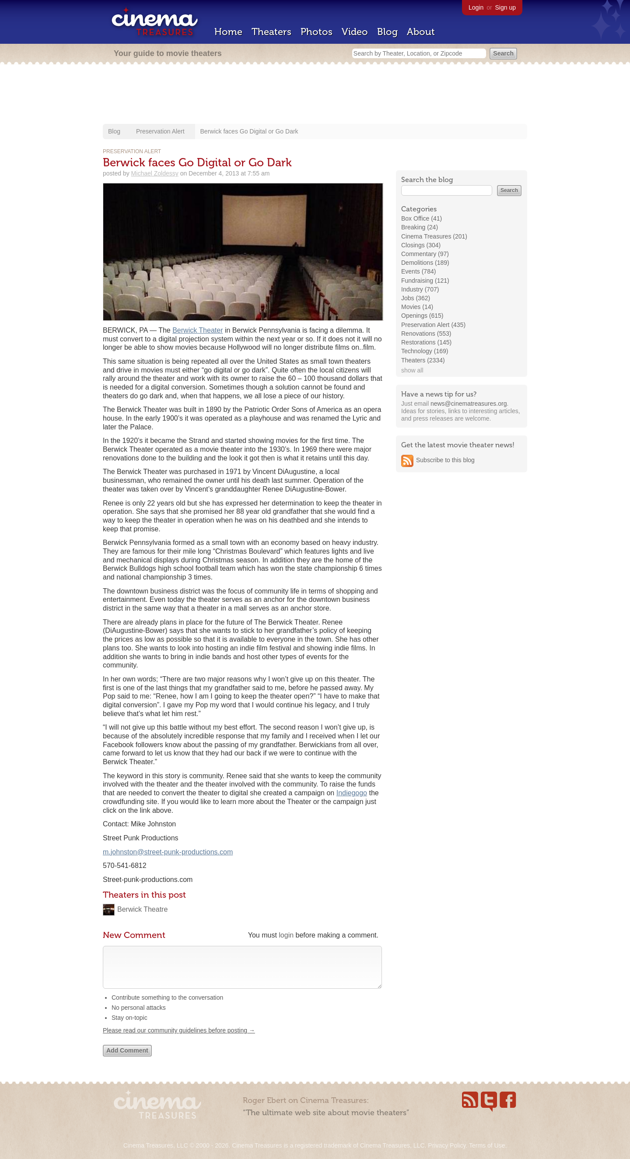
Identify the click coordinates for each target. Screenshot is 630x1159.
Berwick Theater (197, 330)
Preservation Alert (160, 131)
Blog (387, 32)
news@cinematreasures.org (468, 403)
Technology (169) (424, 351)
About (421, 32)
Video (355, 32)
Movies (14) (417, 306)
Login (476, 7)
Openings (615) (422, 315)
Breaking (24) (419, 227)
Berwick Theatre (142, 909)
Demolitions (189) (425, 262)
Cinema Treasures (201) (434, 236)
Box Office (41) (421, 218)
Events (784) (418, 271)
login (286, 935)
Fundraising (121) (425, 280)
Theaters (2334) (423, 360)
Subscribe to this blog (445, 460)
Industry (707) (420, 289)
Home (228, 32)
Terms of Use (487, 1145)
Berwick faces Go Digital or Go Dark (249, 131)
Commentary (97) (425, 253)
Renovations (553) (426, 333)
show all (412, 370)
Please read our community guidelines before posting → (179, 1039)
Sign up (505, 7)
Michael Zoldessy (154, 173)
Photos (316, 32)
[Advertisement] (315, 95)
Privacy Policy (447, 1145)
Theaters (271, 32)
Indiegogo (351, 793)
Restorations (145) (426, 342)
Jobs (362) (415, 298)
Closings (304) (421, 245)
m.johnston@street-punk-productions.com (168, 852)
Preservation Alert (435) (433, 324)
